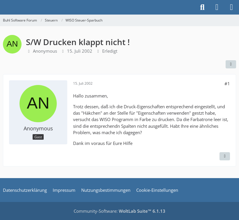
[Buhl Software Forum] (3, 7)
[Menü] (231, 7)
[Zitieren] (224, 156)
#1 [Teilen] (227, 83)
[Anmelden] (217, 7)
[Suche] (202, 7)
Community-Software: (119, 211)
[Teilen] (231, 64)
